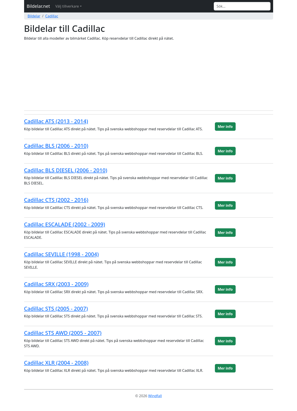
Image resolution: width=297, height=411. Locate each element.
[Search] (242, 6)
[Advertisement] (148, 76)
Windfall (155, 395)
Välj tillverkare (67, 6)
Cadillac (51, 16)
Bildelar (34, 16)
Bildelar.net (38, 6)
